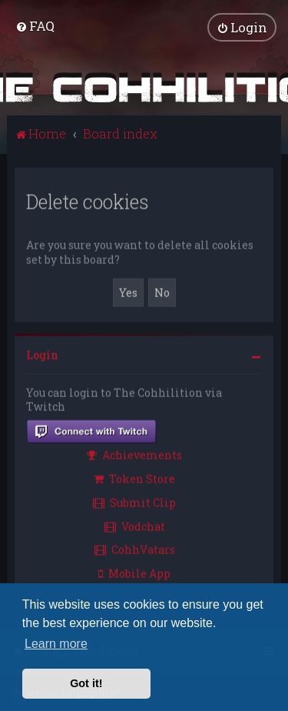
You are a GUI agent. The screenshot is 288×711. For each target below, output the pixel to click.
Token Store (134, 477)
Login (42, 353)
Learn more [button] (56, 643)
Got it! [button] (86, 683)
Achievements (134, 453)
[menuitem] (35, 25)
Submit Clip (134, 501)
